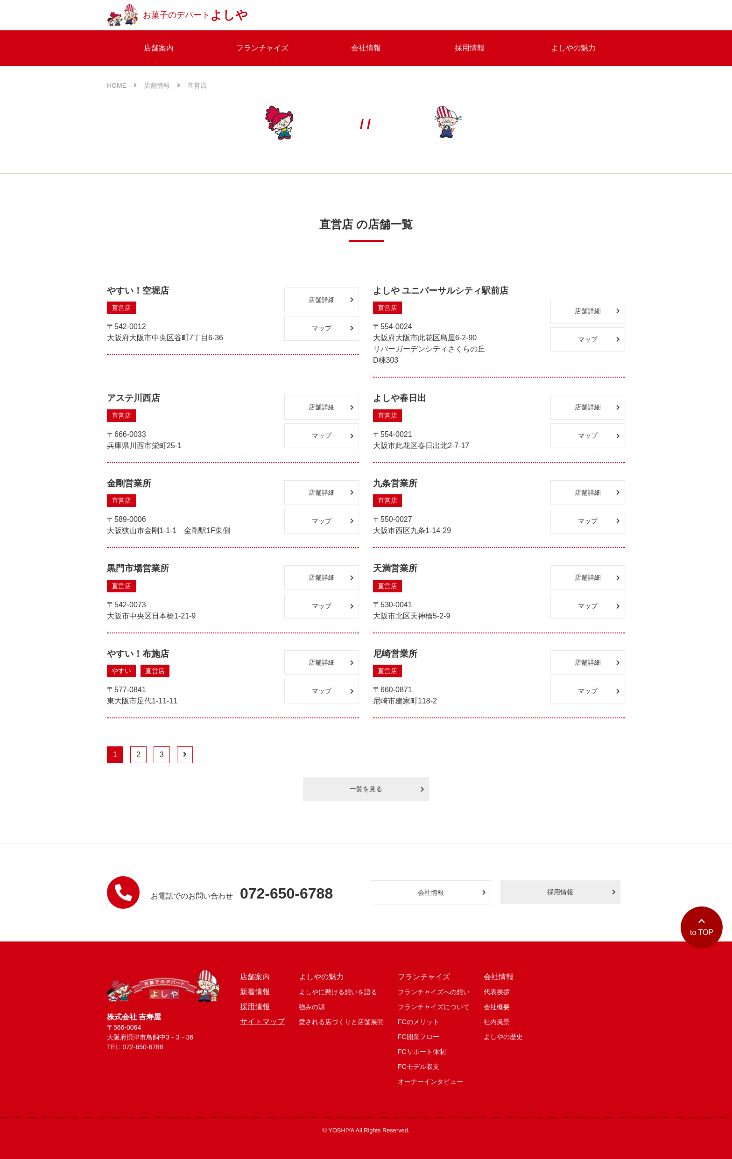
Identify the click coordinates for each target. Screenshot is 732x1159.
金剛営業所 (129, 483)
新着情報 (255, 992)
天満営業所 (395, 568)
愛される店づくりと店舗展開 (341, 1022)
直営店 (197, 85)
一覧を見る (387, 789)
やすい (121, 670)
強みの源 (312, 1007)
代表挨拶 (497, 992)
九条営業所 (395, 483)
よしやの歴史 (503, 1036)
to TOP (701, 926)
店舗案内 (159, 48)
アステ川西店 (133, 398)
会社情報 (366, 48)
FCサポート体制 (422, 1051)
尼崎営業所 (395, 654)
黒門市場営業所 (138, 568)
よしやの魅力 (573, 48)
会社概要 (497, 1007)
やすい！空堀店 (138, 290)
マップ (333, 328)
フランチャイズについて (434, 1007)
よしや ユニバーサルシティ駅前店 (440, 290)
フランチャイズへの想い (434, 992)
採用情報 (470, 48)
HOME (122, 85)
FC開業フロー (418, 1036)
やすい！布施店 (138, 654)
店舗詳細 (331, 299)
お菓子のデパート (177, 15)
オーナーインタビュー (430, 1081)
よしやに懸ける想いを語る (338, 992)
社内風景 (497, 1022)
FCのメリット (418, 1022)
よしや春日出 (399, 398)
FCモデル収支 (418, 1066)
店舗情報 (162, 85)
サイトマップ (262, 1022)
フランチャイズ (262, 48)
